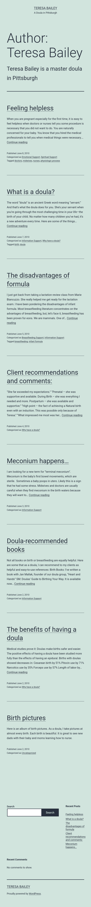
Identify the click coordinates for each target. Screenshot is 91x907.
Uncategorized (29, 753)
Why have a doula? (51, 240)
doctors (18, 160)
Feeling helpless (30, 108)
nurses (36, 160)
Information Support (31, 240)
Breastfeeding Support (33, 337)
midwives (27, 160)
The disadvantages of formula (75, 826)
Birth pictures (26, 718)
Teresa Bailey (45, 8)
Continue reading (17, 142)
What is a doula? (31, 192)
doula (23, 244)
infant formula (36, 341)
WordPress (35, 893)
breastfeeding (21, 341)
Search (10, 806)
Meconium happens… (38, 461)
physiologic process (50, 160)
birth (17, 244)
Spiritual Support (49, 157)
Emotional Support (31, 157)
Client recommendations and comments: (76, 836)
